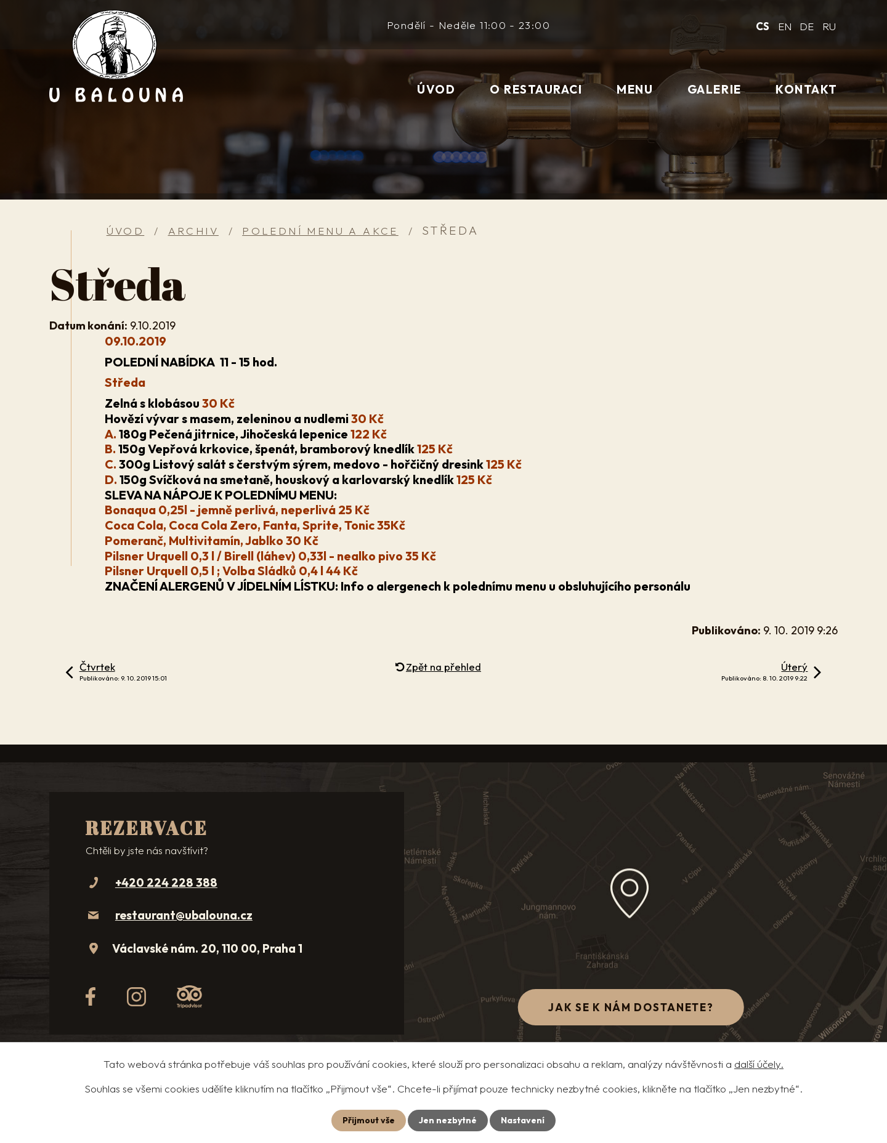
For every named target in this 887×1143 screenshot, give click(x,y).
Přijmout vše (368, 1120)
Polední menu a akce (320, 230)
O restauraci (536, 89)
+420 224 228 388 (166, 882)
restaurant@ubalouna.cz (184, 915)
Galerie (714, 89)
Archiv (193, 230)
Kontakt (807, 89)
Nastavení (523, 1120)
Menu (635, 89)
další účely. (759, 1063)
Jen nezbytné (448, 1120)
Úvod (436, 89)
